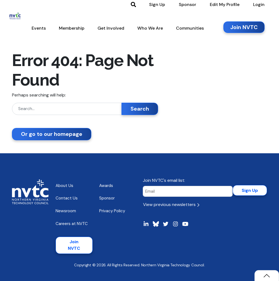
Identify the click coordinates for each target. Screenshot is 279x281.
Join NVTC (74, 245)
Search (140, 108)
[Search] (67, 109)
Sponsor (107, 198)
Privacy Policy (112, 211)
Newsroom (66, 211)
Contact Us (67, 198)
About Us (64, 185)
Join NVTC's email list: (164, 180)
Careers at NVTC (72, 223)
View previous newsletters (171, 204)
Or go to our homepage (51, 134)
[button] (41, 30)
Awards (106, 185)
